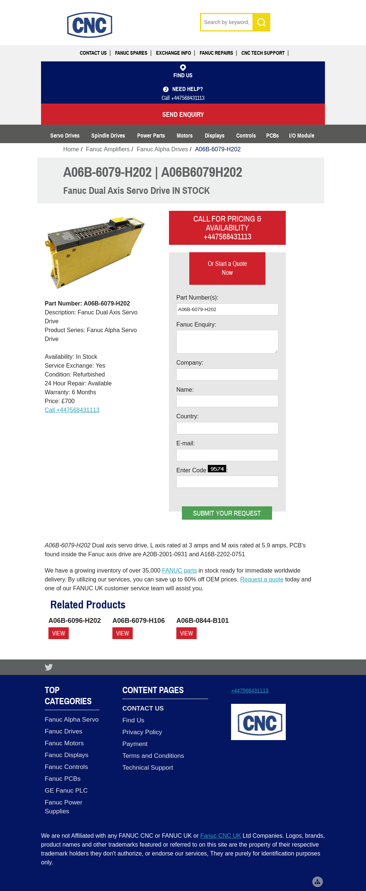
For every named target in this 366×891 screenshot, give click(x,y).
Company (188, 363)
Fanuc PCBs (63, 778)
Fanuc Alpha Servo (72, 719)
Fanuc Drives (63, 731)
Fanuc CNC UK (220, 836)
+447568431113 (249, 690)
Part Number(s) (196, 297)
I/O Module (301, 135)
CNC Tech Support (263, 53)
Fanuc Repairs (216, 53)
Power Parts (151, 135)
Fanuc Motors (64, 743)
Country (186, 416)
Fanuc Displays (66, 755)
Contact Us (93, 53)
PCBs (272, 135)
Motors (185, 135)
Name (184, 390)
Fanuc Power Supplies (63, 807)
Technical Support (147, 767)
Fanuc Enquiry (195, 324)
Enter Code (201, 469)
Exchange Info (173, 53)
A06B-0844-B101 (202, 620)
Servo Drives (64, 135)
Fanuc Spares (131, 53)
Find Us (133, 720)
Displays (214, 135)
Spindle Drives (108, 135)
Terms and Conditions (153, 755)
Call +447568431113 (72, 410)
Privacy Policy (142, 732)
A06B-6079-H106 (138, 620)
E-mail (184, 443)
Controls (246, 135)
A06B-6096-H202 (74, 620)
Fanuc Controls (66, 766)
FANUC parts (179, 570)
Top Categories (68, 696)
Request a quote (262, 579)
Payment (135, 743)
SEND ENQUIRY (183, 115)
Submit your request (227, 513)
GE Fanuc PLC (66, 790)
